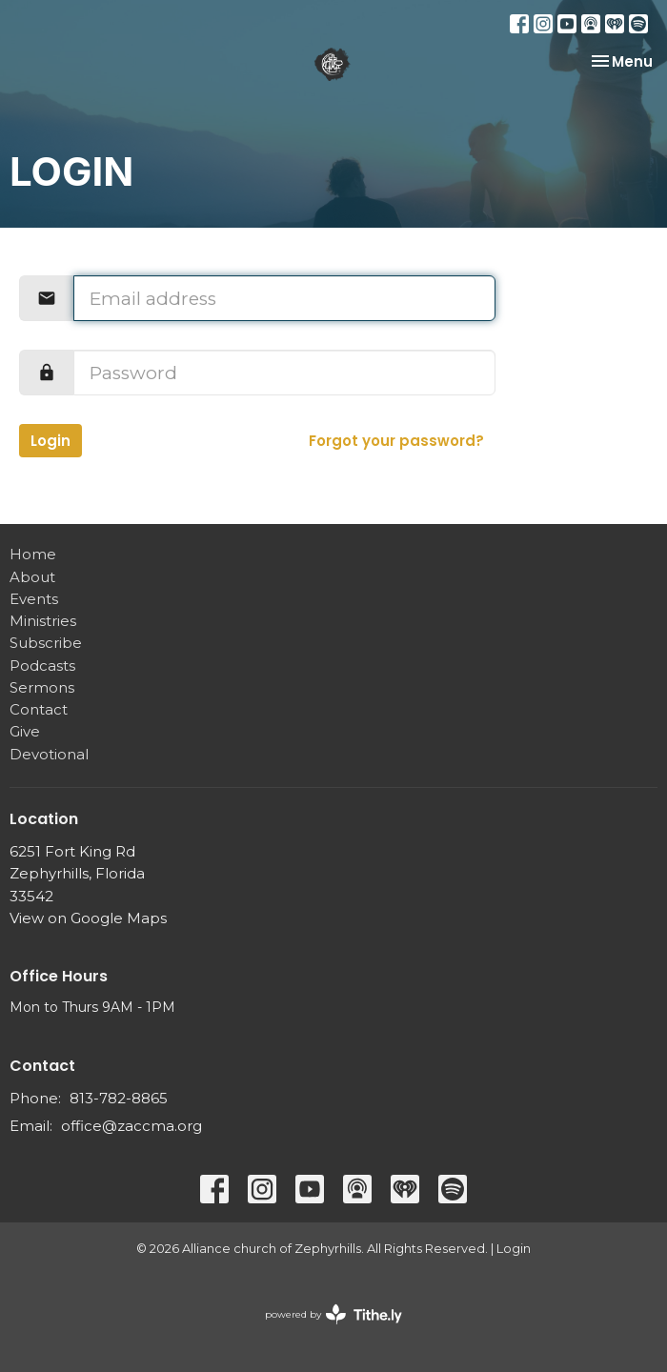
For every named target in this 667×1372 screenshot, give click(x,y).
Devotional (49, 754)
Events (34, 599)
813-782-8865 (119, 1098)
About (32, 577)
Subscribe (46, 643)
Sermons (42, 687)
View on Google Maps (88, 918)
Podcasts (42, 665)
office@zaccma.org (131, 1126)
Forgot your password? (396, 441)
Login (50, 441)
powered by (333, 1314)
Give (25, 731)
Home (33, 554)
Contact (39, 709)
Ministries (43, 621)
